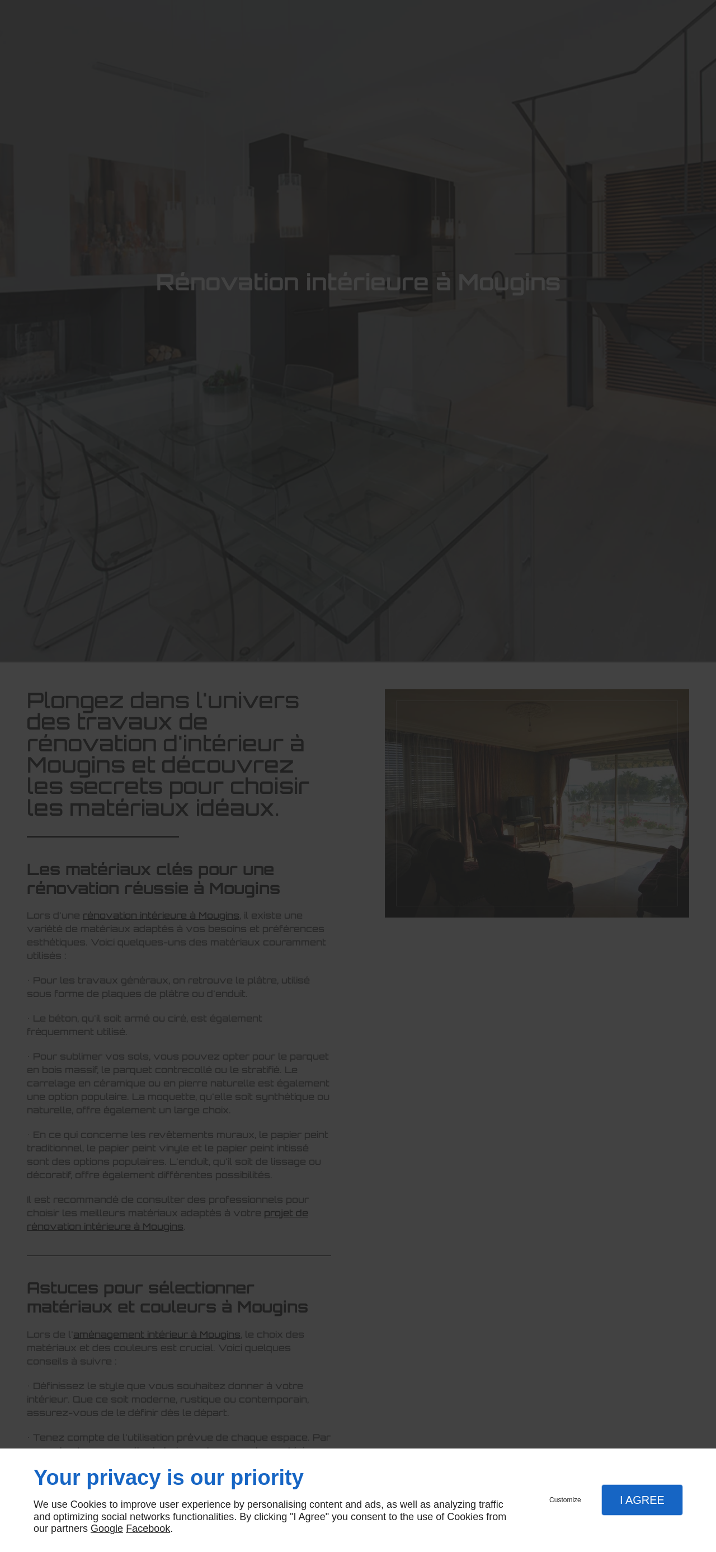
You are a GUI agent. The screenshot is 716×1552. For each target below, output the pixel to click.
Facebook (148, 1528)
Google (107, 1528)
